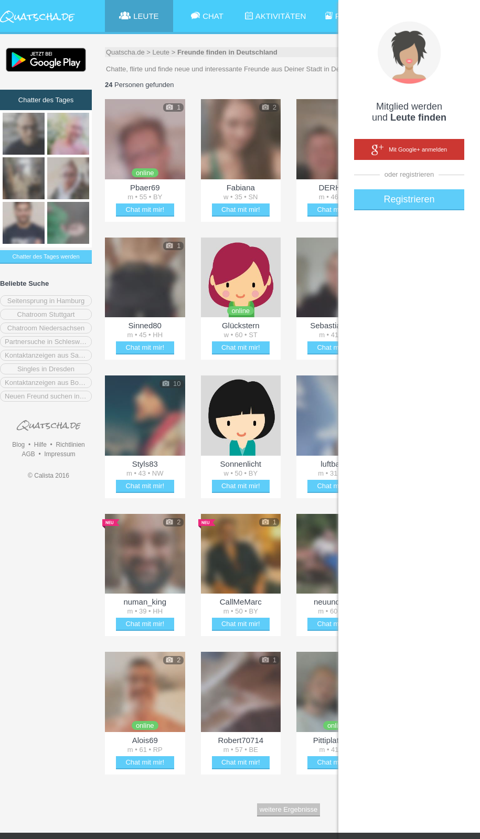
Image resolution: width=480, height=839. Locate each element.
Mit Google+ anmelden (409, 150)
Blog (18, 444)
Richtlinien (70, 444)
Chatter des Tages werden (45, 256)
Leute (161, 52)
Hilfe (40, 444)
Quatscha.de (125, 52)
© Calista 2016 (48, 475)
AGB (28, 454)
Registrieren (408, 199)
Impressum (59, 454)
